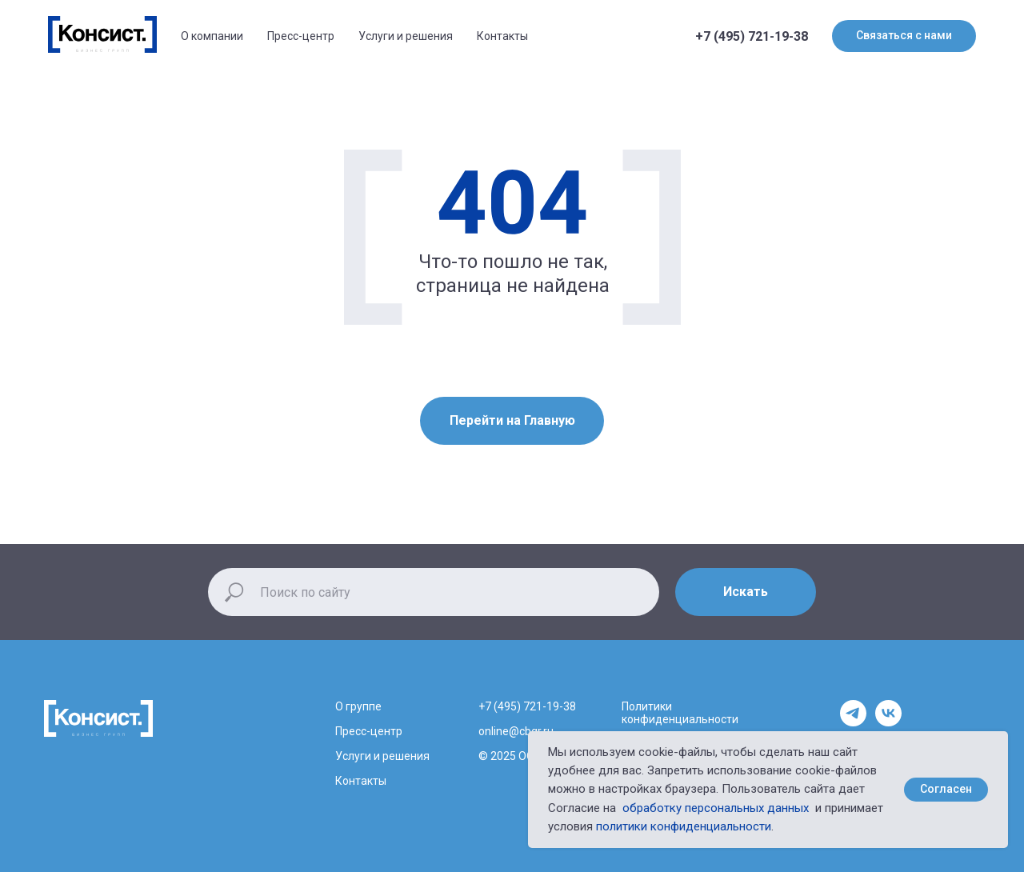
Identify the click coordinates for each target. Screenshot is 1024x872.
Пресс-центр (300, 36)
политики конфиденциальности (683, 826)
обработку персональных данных (715, 808)
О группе (358, 706)
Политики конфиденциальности (680, 713)
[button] (904, 36)
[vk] (888, 722)
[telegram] (853, 722)
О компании (212, 36)
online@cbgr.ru (516, 731)
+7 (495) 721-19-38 (751, 36)
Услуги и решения (405, 36)
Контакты (502, 36)
